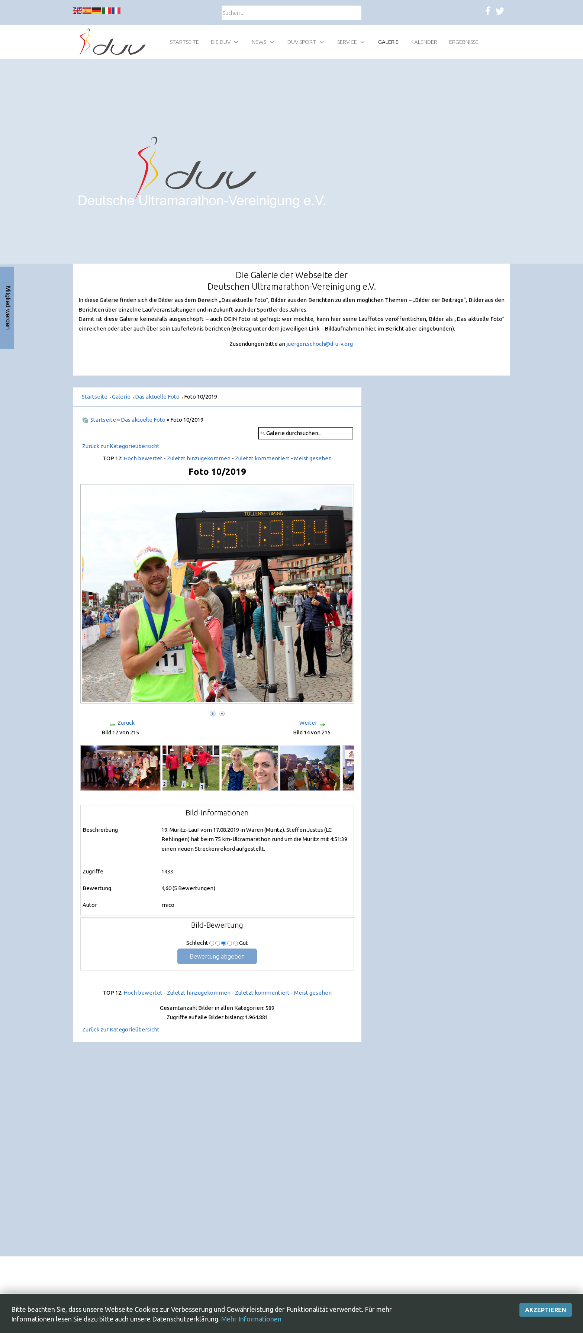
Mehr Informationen (251, 1319)
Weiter (308, 722)
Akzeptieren (545, 1310)
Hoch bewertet (142, 458)
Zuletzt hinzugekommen (199, 458)
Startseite (103, 419)
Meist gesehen (313, 458)
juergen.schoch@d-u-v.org (319, 344)
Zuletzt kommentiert (262, 458)
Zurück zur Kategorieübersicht (121, 446)
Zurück (126, 722)
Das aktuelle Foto (143, 419)
